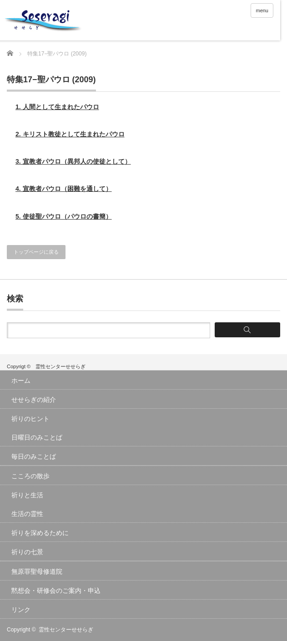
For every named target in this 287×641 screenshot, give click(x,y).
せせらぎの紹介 (33, 399)
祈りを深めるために (40, 532)
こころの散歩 (30, 476)
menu (262, 10)
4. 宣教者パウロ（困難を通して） (63, 188)
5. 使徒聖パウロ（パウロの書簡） (63, 216)
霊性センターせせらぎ (66, 629)
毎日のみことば (33, 456)
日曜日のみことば (36, 437)
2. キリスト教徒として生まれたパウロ (70, 134)
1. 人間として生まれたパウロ (57, 106)
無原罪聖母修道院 (36, 571)
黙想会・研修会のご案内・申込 (56, 590)
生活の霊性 (27, 513)
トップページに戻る (36, 252)
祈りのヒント (30, 418)
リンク (20, 609)
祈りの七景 (27, 552)
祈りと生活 (27, 495)
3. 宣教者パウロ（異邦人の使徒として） (73, 161)
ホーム (20, 380)
